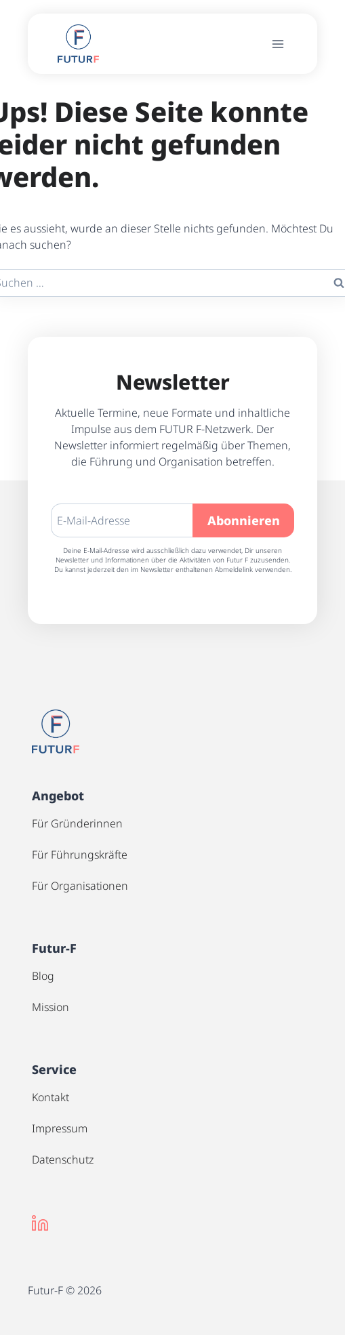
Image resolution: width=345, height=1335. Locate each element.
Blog (43, 975)
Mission (50, 1007)
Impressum (59, 1128)
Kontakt (50, 1097)
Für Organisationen (80, 885)
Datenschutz (63, 1159)
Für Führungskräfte (79, 854)
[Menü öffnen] (278, 43)
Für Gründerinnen (77, 823)
